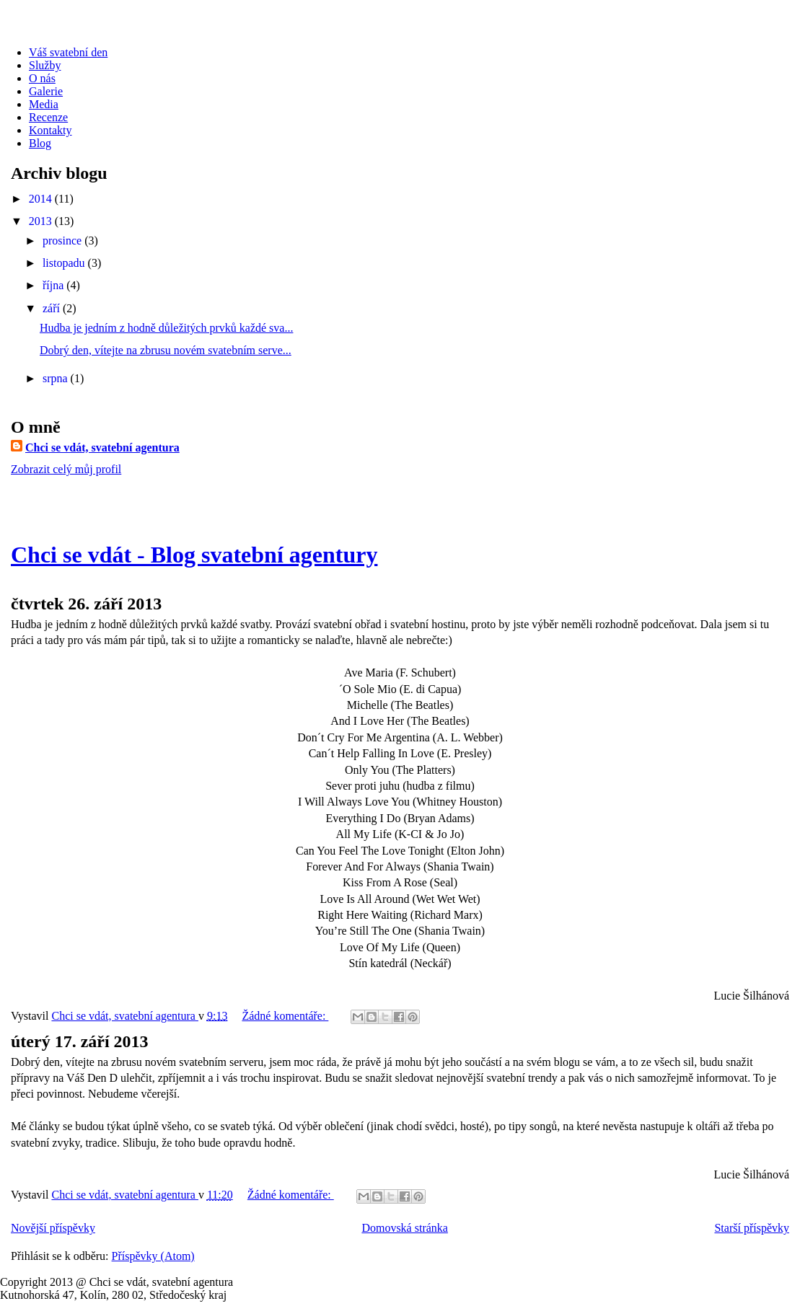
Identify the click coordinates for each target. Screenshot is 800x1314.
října (54, 285)
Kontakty (50, 130)
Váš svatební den (68, 52)
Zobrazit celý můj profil (66, 469)
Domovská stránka (404, 1228)
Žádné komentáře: (285, 1016)
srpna (57, 378)
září (53, 308)
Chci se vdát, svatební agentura (102, 447)
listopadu (65, 263)
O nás (42, 78)
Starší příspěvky (751, 1228)
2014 (42, 199)
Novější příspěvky (53, 1228)
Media (43, 104)
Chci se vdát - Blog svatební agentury (194, 555)
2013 (42, 221)
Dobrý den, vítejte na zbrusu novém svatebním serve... (165, 350)
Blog (40, 143)
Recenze (48, 117)
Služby (45, 65)
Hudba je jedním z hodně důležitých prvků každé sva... (166, 328)
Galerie (46, 91)
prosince (63, 240)
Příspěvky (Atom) (153, 1256)
